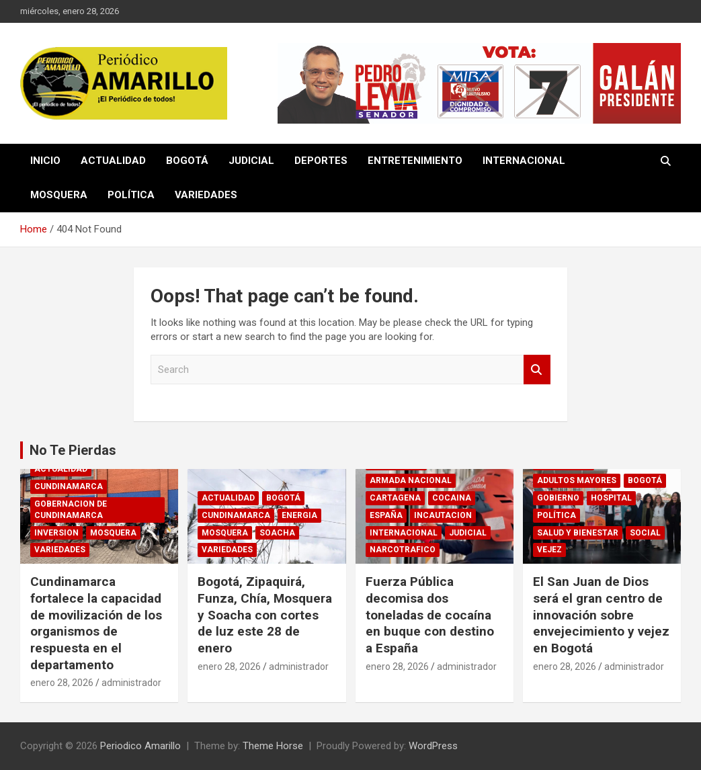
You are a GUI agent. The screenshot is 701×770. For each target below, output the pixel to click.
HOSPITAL (611, 498)
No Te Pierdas (73, 450)
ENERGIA (299, 515)
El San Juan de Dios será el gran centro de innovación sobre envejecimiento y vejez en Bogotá (601, 615)
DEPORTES (320, 161)
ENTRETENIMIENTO (415, 161)
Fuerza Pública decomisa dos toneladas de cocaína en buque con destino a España (430, 615)
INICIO (45, 161)
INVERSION (56, 533)
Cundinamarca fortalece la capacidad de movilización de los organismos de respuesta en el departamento (96, 623)
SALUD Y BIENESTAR (577, 533)
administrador (131, 682)
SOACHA (277, 533)
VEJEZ (549, 549)
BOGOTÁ (187, 161)
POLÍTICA (131, 195)
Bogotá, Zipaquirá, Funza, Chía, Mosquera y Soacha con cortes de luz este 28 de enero (265, 615)
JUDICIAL (251, 161)
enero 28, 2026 (61, 682)
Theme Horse (273, 746)
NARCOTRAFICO (403, 549)
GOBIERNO (558, 498)
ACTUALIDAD (113, 161)
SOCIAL (645, 533)
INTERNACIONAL (524, 161)
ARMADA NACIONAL (411, 480)
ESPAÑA (386, 515)
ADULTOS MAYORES (576, 480)
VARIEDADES (206, 195)
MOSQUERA (58, 195)
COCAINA (451, 498)
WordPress (433, 746)
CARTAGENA (395, 498)
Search (537, 370)
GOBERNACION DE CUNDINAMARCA (70, 509)
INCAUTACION (443, 515)
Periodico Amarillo (140, 746)
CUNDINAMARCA (68, 486)
